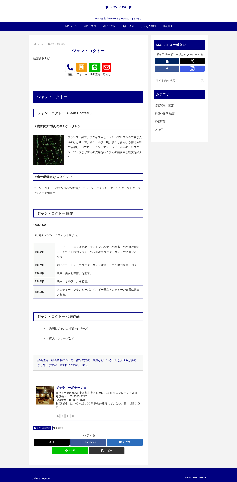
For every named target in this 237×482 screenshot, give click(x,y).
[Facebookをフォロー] (67, 416)
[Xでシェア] (52, 442)
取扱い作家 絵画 (42, 428)
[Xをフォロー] (63, 416)
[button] (106, 450)
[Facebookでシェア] (88, 442)
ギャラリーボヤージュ (71, 387)
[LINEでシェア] (70, 450)
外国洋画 (58, 428)
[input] (179, 80)
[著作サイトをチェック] (58, 416)
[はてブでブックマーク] (125, 442)
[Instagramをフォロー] (72, 416)
